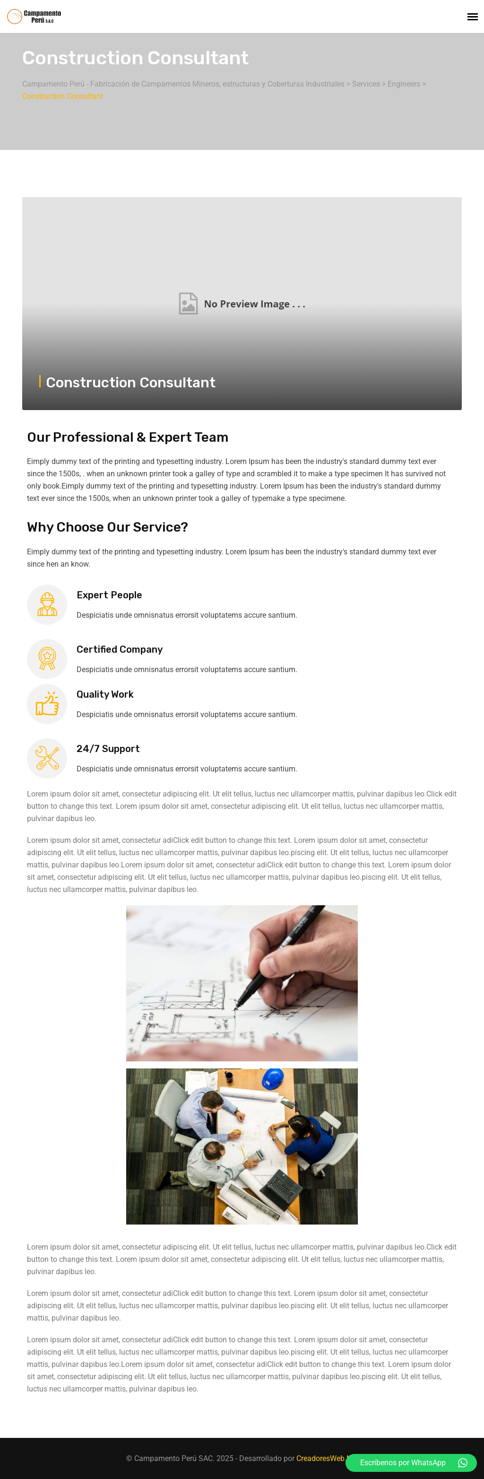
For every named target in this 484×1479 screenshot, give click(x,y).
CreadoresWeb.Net (327, 1458)
